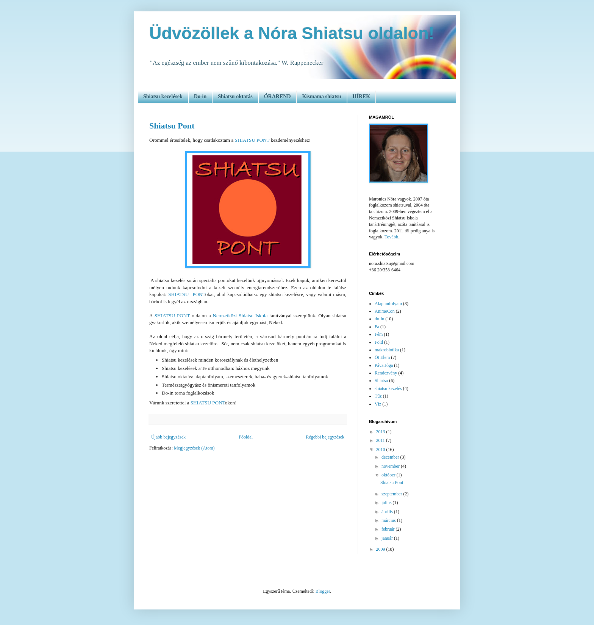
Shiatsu (381, 380)
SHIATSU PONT (252, 140)
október (389, 475)
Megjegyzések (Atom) (194, 448)
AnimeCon (385, 311)
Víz (378, 404)
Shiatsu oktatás (235, 96)
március (389, 520)
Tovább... (393, 237)
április (387, 511)
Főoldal (246, 437)
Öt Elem (382, 357)
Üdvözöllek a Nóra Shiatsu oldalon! (292, 33)
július (387, 502)
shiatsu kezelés (388, 388)
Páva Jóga (384, 365)
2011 (381, 440)
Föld (379, 342)
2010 (381, 449)
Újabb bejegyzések (168, 437)
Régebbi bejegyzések (325, 437)
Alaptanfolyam (388, 303)
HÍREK (361, 96)
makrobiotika (387, 349)
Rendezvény (386, 373)
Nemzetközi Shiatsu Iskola (240, 315)
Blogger (323, 591)
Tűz (378, 396)
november (391, 466)
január (387, 538)
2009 (381, 549)
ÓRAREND (277, 96)
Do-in (200, 96)
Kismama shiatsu (321, 96)
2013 (381, 431)
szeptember (392, 494)
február (388, 529)
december (390, 457)
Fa (377, 326)
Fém (379, 334)
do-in (379, 318)
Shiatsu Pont (171, 125)
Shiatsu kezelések (163, 96)
